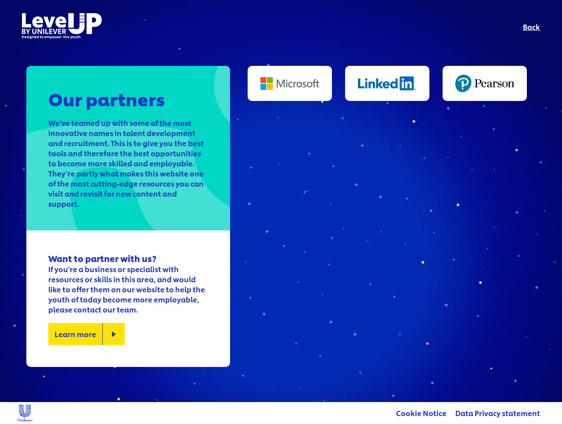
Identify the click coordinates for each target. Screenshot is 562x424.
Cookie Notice (421, 413)
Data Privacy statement (497, 413)
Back (531, 27)
